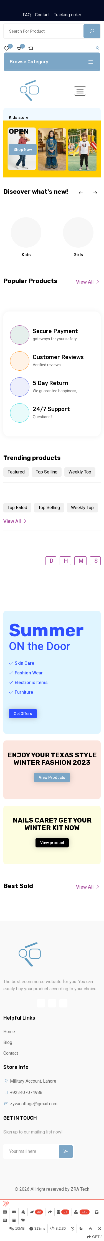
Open (19, 131)
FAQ (27, 14)
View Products (52, 777)
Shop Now (23, 149)
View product (52, 843)
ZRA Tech (80, 1189)
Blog (7, 1042)
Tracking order (67, 14)
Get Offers (23, 713)
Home (9, 1031)
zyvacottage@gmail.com (30, 1103)
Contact (42, 14)
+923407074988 (22, 1092)
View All (88, 282)
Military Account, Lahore (29, 1081)
